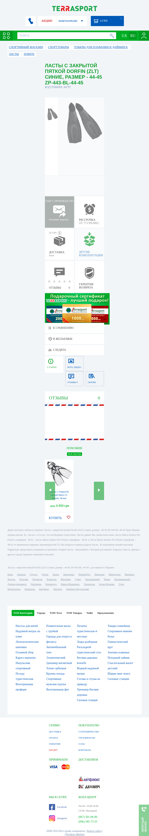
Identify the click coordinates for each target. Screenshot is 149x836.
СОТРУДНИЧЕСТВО (88, 731)
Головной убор (25, 652)
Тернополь (89, 584)
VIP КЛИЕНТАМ (86, 738)
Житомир (65, 579)
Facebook (58, 807)
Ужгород (57, 589)
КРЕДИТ (53, 750)
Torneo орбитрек (56, 668)
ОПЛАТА (53, 738)
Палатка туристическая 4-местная (87, 631)
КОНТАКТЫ (84, 750)
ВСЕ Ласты (74, 454)
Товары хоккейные (119, 625)
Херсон (11, 579)
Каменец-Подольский (77, 589)
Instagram (58, 818)
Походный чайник (118, 657)
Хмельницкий (92, 579)
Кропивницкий (122, 579)
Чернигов (37, 579)
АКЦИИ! (46, 20)
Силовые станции (118, 678)
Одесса (33, 574)
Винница (129, 574)
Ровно (107, 579)
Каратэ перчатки (26, 657)
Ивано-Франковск (70, 584)
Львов (55, 574)
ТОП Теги (56, 612)
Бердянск (44, 589)
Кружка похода (55, 673)
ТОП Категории (23, 612)
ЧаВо (90, 612)
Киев (10, 574)
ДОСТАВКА (55, 731)
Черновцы (36, 584)
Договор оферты (74, 834)
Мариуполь (114, 574)
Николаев (99, 574)
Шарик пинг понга (119, 673)
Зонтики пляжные (118, 652)
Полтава (23, 579)
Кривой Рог (84, 574)
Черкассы (52, 579)
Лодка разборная (87, 641)
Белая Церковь (106, 584)
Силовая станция (87, 700)
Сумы (78, 579)
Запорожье (68, 574)
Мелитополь (14, 589)
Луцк (121, 584)
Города (41, 612)
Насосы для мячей (27, 625)
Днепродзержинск (17, 584)
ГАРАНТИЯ (54, 744)
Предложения (105, 612)
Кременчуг (51, 584)
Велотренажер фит (57, 689)
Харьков (21, 574)
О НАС (81, 744)
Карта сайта (94, 831)
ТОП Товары (74, 612)
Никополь (30, 589)
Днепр (45, 574)
